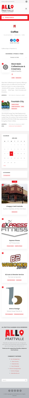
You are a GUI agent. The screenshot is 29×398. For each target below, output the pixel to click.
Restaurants (17, 35)
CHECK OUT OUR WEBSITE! (15, 126)
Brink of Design (15, 371)
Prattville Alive (15, 363)
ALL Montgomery (15, 359)
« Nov (4, 165)
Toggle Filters (14, 57)
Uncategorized (7, 175)
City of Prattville (15, 366)
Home (11, 35)
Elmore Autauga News (15, 368)
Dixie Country (15, 361)
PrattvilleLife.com (15, 373)
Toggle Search (8, 17)
